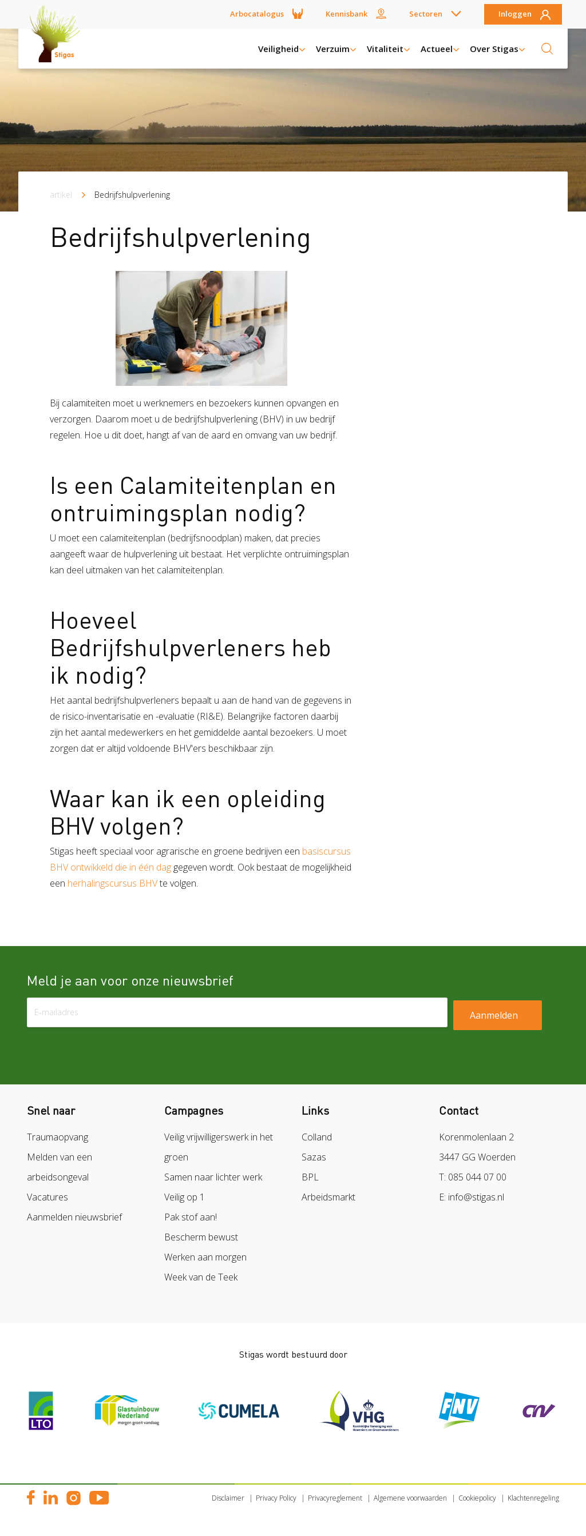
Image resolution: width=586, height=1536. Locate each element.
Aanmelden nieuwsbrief (74, 1217)
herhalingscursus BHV (114, 883)
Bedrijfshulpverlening (132, 194)
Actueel (437, 48)
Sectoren (425, 14)
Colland (317, 1137)
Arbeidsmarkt (328, 1197)
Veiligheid (278, 48)
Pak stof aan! (190, 1217)
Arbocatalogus (257, 14)
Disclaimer (228, 1498)
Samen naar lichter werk (213, 1177)
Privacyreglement (335, 1498)
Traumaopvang (57, 1137)
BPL (310, 1177)
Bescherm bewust (201, 1237)
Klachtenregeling (533, 1498)
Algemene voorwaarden (410, 1498)
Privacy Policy (276, 1498)
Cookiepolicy (477, 1498)
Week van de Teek (200, 1277)
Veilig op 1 (184, 1197)
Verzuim (333, 48)
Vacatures (47, 1197)
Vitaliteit (385, 48)
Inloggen (515, 14)
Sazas (314, 1157)
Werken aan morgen (205, 1257)
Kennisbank (346, 14)
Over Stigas (494, 48)
